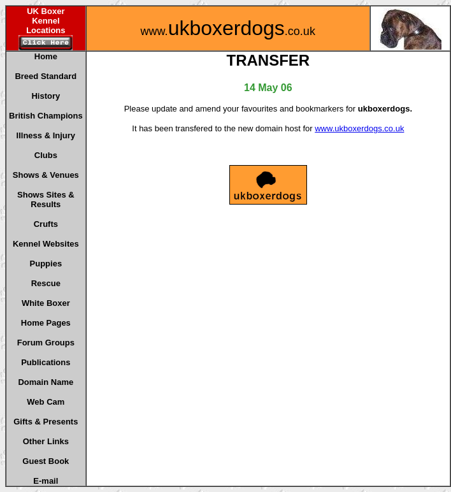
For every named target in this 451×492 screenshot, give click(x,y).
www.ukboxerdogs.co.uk (359, 128)
